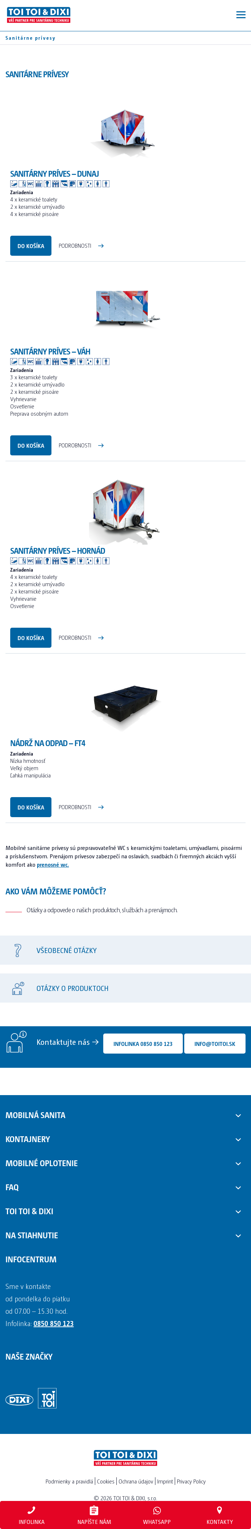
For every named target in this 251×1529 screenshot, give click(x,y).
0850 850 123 (54, 1323)
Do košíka (31, 246)
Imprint (165, 1481)
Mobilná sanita (35, 1114)
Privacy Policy (191, 1481)
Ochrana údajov (136, 1481)
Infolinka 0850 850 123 (143, 1043)
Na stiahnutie (31, 1234)
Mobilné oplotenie (41, 1162)
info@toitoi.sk (214, 1043)
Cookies (106, 1481)
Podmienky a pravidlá (69, 1481)
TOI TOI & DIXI (29, 1210)
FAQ (12, 1186)
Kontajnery (27, 1138)
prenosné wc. (53, 864)
